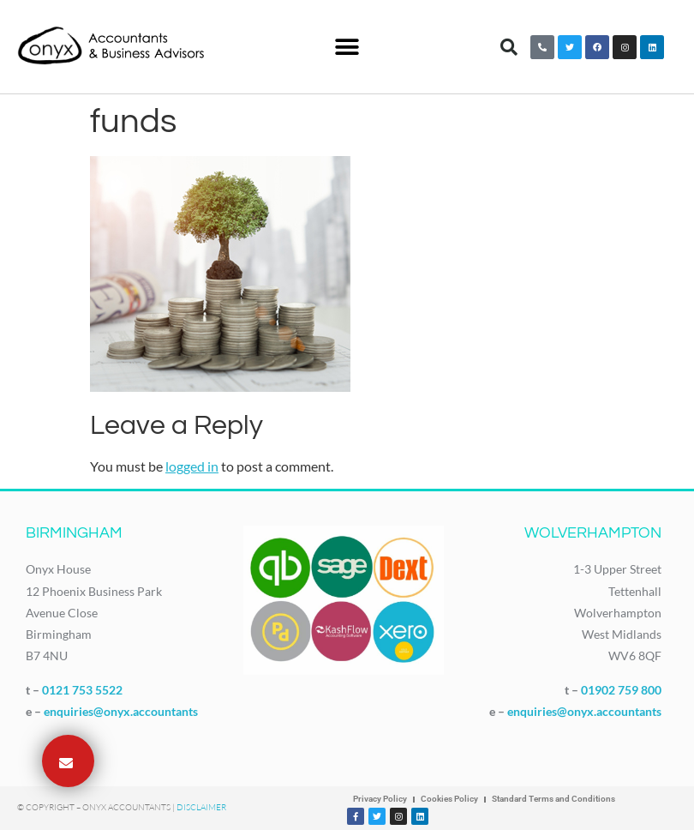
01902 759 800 (621, 690)
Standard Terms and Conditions (553, 798)
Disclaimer (201, 807)
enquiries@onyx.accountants (121, 711)
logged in (191, 466)
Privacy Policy (380, 798)
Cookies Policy (449, 798)
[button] (347, 46)
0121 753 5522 (82, 690)
